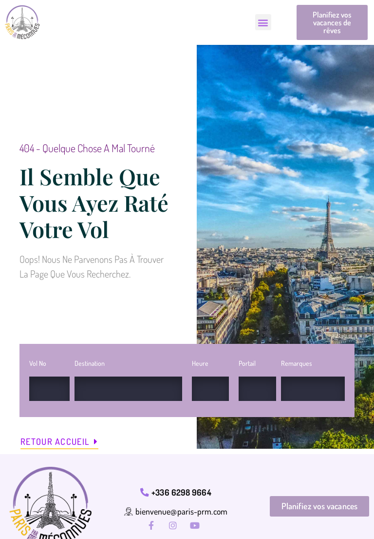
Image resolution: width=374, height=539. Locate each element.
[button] (263, 23)
